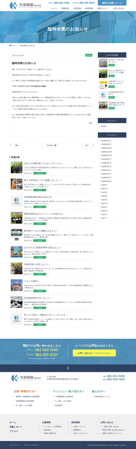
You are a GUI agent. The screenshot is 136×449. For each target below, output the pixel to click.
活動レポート (103, 8)
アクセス (14, 431)
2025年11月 (105, 151)
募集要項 (77, 430)
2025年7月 (105, 166)
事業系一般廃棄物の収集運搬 (27, 396)
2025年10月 (105, 155)
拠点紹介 (47, 430)
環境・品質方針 (50, 433)
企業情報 (77, 8)
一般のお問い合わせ (111, 426)
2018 (103, 214)
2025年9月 (105, 159)
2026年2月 (105, 140)
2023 (103, 195)
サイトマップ (14, 445)
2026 (103, 184)
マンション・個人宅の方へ (69, 391)
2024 (103, 192)
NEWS (103, 126)
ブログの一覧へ (52, 145)
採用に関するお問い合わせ (113, 430)
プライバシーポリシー (32, 445)
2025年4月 (105, 173)
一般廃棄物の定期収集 (64, 396)
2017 (103, 218)
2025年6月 (105, 170)
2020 (103, 207)
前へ (17, 145)
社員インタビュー (80, 433)
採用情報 (89, 8)
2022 (103, 199)
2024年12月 (105, 181)
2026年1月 (105, 144)
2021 (103, 203)
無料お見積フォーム (112, 2)
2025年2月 (105, 177)
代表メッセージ (79, 426)
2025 (103, 188)
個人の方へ (98, 391)
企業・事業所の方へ (25, 391)
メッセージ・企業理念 (53, 426)
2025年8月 (105, 162)
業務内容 (65, 8)
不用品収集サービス (102, 396)
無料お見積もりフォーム (113, 433)
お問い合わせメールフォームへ (94, 353)
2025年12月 (105, 148)
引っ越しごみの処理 (24, 405)
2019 (103, 210)
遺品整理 (58, 405)
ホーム (54, 8)
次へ (87, 145)
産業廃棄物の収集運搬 (25, 401)
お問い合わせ (118, 8)
